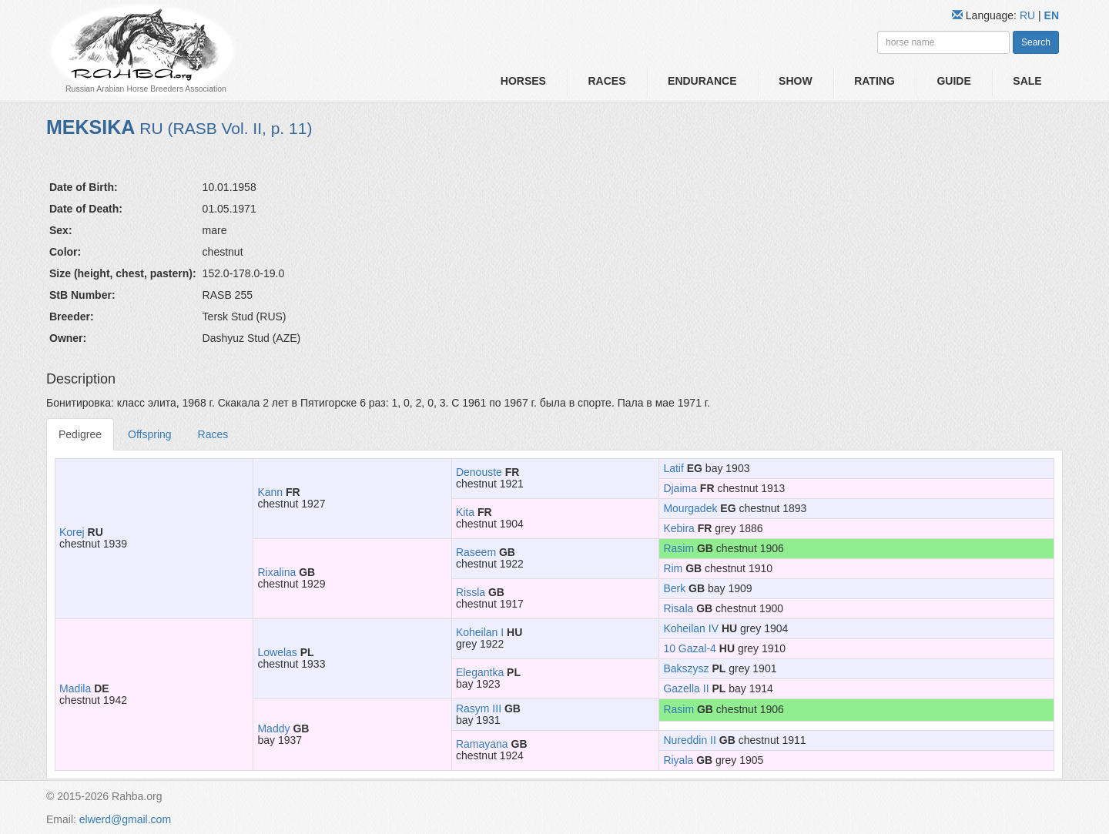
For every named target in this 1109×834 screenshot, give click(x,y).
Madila (75, 688)
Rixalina (276, 572)
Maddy (273, 728)
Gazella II (686, 688)
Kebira (678, 528)
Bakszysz (686, 668)
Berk (674, 588)
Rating (874, 81)
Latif (673, 468)
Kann (270, 492)
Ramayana (482, 744)
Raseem (476, 552)
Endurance (702, 81)
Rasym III (478, 708)
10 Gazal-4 (689, 648)
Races (606, 81)
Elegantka (480, 672)
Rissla (470, 592)
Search (1035, 42)
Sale (1027, 81)
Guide (953, 81)
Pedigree (80, 434)
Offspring (150, 434)
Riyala (678, 760)
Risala (678, 608)
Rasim (678, 548)
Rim (672, 568)
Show (795, 81)
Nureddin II (689, 740)
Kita (465, 512)
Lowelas (277, 652)
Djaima (680, 488)
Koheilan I (480, 632)
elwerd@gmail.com (125, 819)
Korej (72, 532)
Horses (523, 81)
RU (1029, 15)
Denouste (479, 472)
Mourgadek (690, 508)
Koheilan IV (691, 628)
